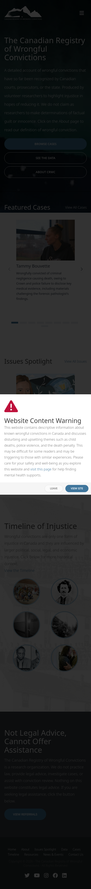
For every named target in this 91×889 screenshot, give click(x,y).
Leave (53, 488)
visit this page (40, 469)
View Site (77, 488)
